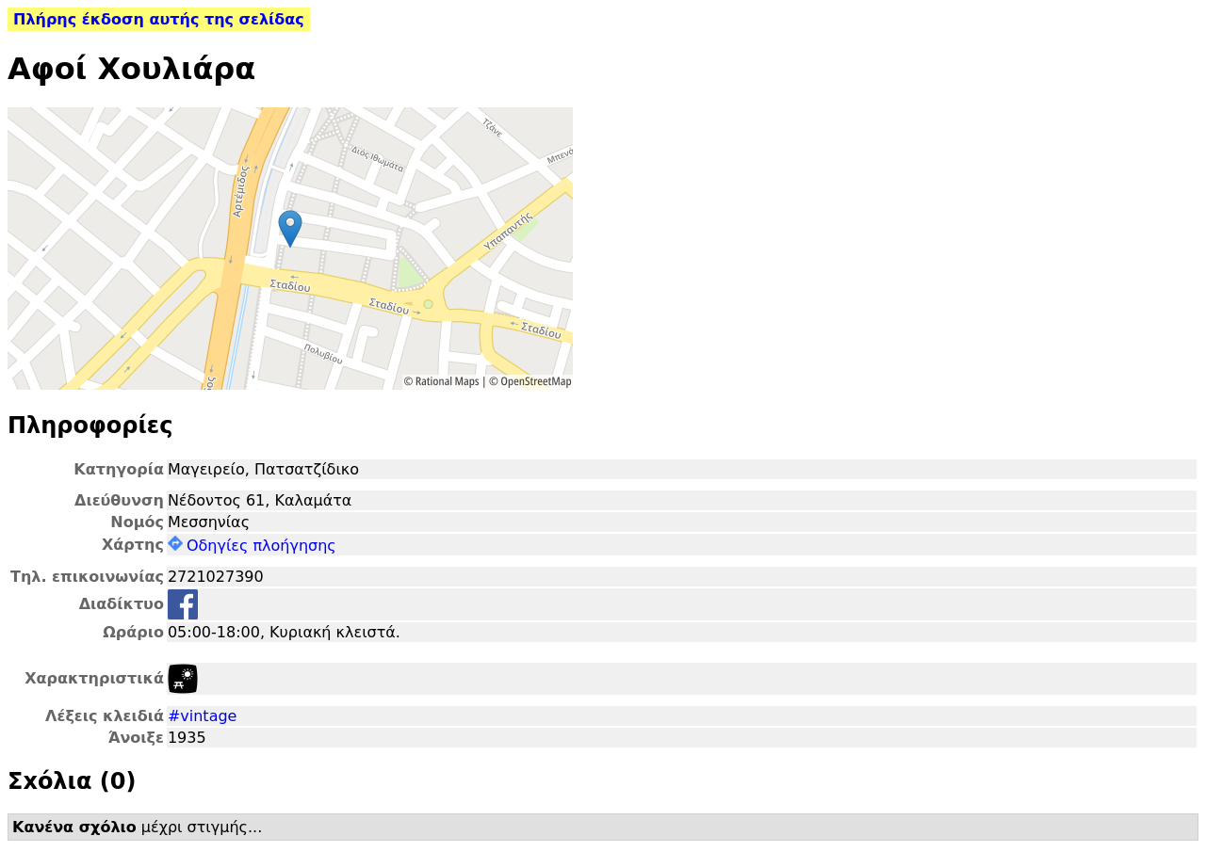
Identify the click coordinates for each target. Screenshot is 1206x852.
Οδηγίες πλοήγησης (252, 546)
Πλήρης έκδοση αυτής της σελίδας (158, 19)
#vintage (202, 716)
